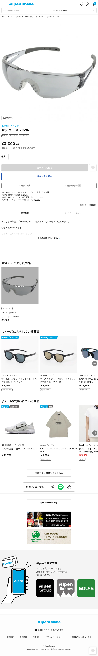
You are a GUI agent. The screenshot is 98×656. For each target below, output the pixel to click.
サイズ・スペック (73, 213)
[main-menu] (4, 4)
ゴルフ (10, 17)
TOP (3, 17)
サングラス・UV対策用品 (24, 17)
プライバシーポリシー (55, 637)
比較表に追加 (25, 185)
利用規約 (36, 637)
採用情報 (23, 637)
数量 (3, 156)
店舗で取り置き (44, 176)
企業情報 (10, 637)
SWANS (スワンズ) (10, 126)
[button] (94, 363)
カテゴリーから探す (49, 503)
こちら (25, 195)
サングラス (39, 17)
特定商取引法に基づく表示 (80, 637)
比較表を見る (73, 185)
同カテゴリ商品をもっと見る (49, 473)
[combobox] (24, 10)
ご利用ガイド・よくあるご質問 (50, 630)
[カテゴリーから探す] (73, 10)
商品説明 (25, 213)
